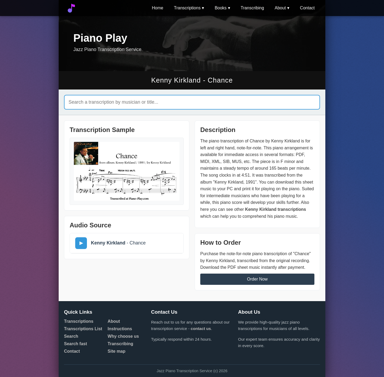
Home (157, 8)
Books (220, 8)
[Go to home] (71, 8)
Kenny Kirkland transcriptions (275, 209)
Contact (307, 8)
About (280, 8)
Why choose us (123, 336)
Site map (117, 351)
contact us (201, 328)
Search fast (75, 343)
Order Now (257, 279)
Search (71, 336)
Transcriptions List (83, 329)
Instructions (120, 329)
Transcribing (252, 8)
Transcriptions (187, 8)
